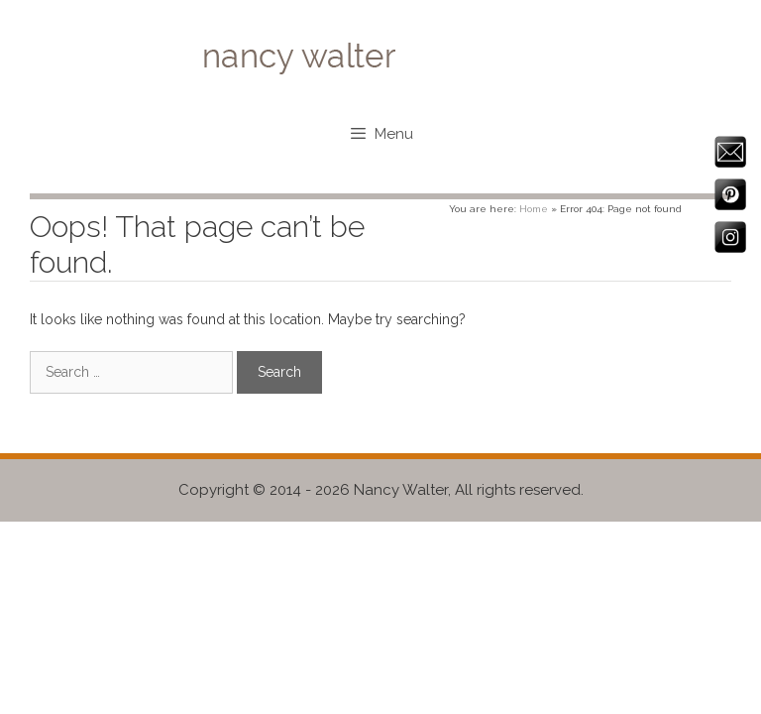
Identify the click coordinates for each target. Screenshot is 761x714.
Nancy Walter (401, 490)
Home (533, 208)
